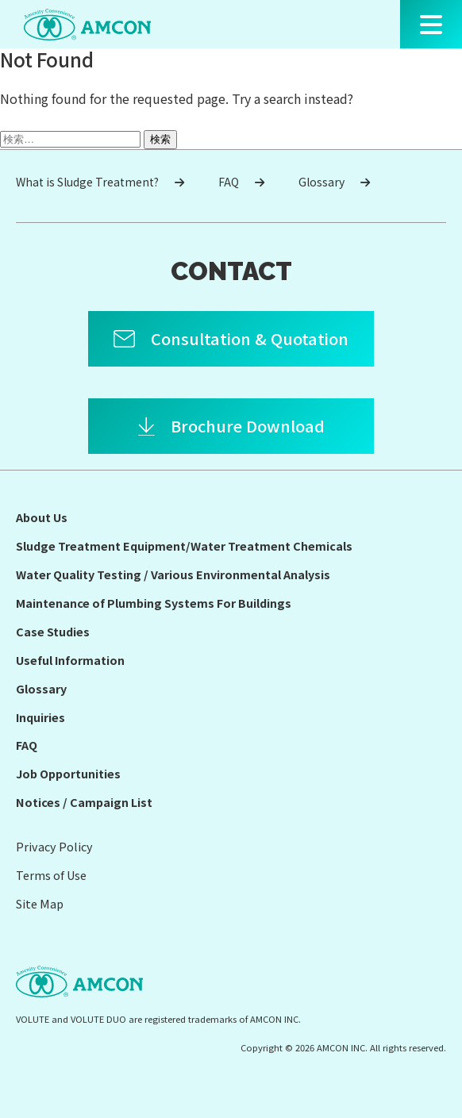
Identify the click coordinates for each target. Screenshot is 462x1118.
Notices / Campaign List (84, 801)
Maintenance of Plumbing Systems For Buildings (153, 602)
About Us (41, 517)
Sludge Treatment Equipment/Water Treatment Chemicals (184, 545)
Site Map (40, 903)
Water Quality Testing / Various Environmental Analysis (173, 574)
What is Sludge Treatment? (100, 182)
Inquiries (40, 717)
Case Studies (53, 631)
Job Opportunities (68, 773)
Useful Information (70, 659)
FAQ (241, 182)
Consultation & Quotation (249, 338)
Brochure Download (248, 425)
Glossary (334, 182)
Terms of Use (51, 874)
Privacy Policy (54, 846)
